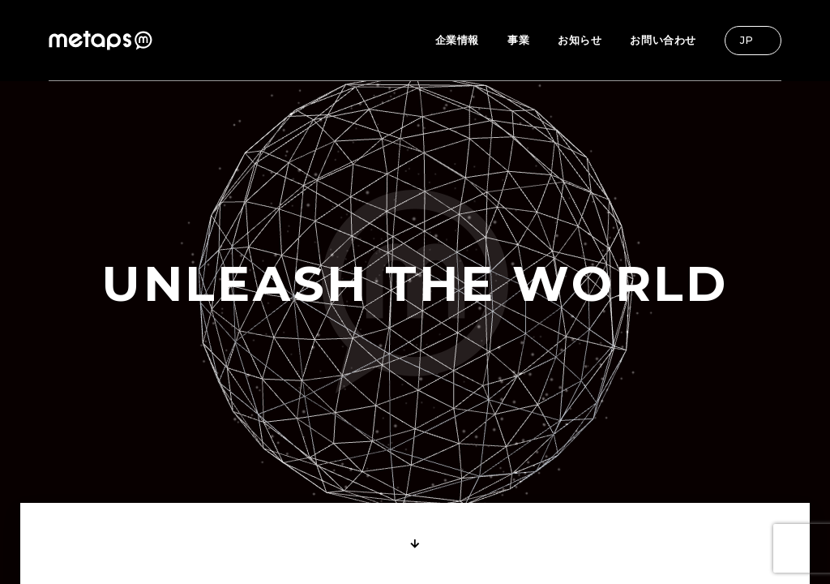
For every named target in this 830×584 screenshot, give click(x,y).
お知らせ (579, 39)
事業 (518, 39)
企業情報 (457, 39)
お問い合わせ (663, 39)
